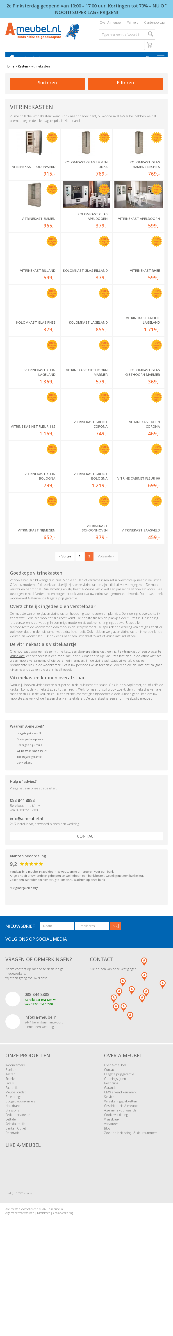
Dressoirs (12, 1185)
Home (9, 71)
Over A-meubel (110, 24)
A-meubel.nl (56, 1284)
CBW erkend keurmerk (120, 1166)
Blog (107, 1203)
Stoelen (10, 1153)
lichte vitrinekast (125, 726)
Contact (86, 910)
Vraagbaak (111, 1194)
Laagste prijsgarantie (119, 1148)
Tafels (9, 1157)
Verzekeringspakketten (120, 1176)
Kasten (23, 71)
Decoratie (12, 1207)
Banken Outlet (15, 1203)
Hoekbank (12, 1180)
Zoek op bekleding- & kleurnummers (130, 1207)
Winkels (132, 24)
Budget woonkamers (20, 1176)
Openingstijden (115, 1153)
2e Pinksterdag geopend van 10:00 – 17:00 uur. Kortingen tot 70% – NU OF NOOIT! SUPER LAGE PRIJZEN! (87, 9)
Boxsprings (13, 1171)
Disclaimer (43, 1288)
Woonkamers (15, 1139)
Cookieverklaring (116, 1189)
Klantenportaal (154, 24)
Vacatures (111, 1198)
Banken (10, 1144)
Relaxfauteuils (15, 1198)
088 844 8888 (22, 875)
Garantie (110, 1162)
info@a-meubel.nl (26, 893)
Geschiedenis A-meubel (121, 1180)
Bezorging (111, 1157)
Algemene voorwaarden (121, 1185)
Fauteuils (11, 1162)
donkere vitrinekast (92, 726)
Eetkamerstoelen (17, 1189)
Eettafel (10, 1194)
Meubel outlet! (15, 1166)
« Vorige (65, 631)
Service (109, 1171)
